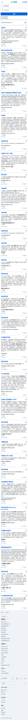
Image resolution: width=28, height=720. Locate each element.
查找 (14, 14)
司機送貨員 (4, 442)
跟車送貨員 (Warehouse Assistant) (8, 508)
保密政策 (3, 714)
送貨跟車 (4, 188)
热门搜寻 (3, 708)
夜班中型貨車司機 (6, 50)
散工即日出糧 (4, 650)
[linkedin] (25, 678)
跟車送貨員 (4, 273)
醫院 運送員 (4, 621)
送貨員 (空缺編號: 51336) (9, 399)
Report (24, 45)
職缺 (2, 710)
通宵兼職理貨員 (5, 626)
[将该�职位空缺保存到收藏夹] (26, 27)
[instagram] (16, 678)
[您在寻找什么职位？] (14, 6)
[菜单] (2, 2)
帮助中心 (3, 692)
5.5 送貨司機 (5, 374)
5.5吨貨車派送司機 (7, 595)
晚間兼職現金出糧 (5, 665)
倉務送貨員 (4, 296)
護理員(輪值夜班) (6, 547)
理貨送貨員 (4, 141)
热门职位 (3, 671)
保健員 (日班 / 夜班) (7, 153)
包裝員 (2, 659)
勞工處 (2, 661)
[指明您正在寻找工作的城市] (14, 10)
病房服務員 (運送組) (7, 482)
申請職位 (3, 702)
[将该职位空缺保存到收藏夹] (26, 50)
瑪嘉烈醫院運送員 (5, 640)
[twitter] (21, 678)
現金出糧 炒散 (4, 652)
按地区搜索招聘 (5, 673)
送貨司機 (4, 212)
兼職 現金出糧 (4, 648)
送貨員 (3, 27)
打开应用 (24, 2)
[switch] (25, 22)
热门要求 (5, 616)
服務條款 (3, 712)
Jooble (9, 718)
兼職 (2, 654)
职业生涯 (3, 694)
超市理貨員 (3, 630)
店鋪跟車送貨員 (6, 530)
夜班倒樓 (3, 632)
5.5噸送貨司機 (5, 337)
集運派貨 (3, 636)
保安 (2, 663)
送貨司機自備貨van (5, 624)
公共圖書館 (3, 656)
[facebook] (12, 678)
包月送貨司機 (4, 634)
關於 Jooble (4, 690)
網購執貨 (3, 628)
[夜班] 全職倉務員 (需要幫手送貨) (11, 93)
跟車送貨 (4, 174)
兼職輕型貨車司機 (5, 638)
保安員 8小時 (4, 646)
